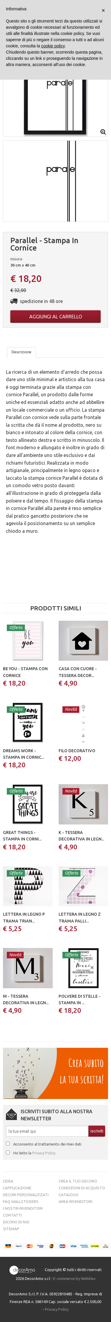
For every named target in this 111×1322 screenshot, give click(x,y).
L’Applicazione (17, 1188)
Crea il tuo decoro (78, 1181)
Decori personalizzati (26, 1195)
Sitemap (11, 1229)
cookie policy (53, 46)
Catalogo (68, 1195)
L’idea (8, 1181)
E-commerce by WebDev (74, 1278)
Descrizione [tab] (21, 352)
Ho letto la (34, 1153)
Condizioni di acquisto (82, 1188)
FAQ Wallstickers (20, 1201)
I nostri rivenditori (23, 1208)
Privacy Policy (43, 1153)
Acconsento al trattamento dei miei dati (47, 1144)
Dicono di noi (16, 1222)
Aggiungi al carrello (55, 316)
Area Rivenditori (75, 1201)
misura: (16, 259)
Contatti (12, 1215)
